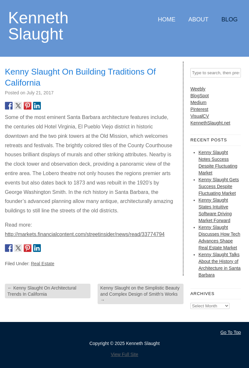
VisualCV (199, 116)
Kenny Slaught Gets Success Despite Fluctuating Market (218, 186)
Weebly (197, 88)
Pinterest (199, 109)
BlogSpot (199, 95)
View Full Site (124, 354)
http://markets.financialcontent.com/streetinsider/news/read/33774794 (85, 234)
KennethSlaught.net (210, 122)
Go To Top (230, 332)
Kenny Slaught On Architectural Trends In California (41, 290)
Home (166, 19)
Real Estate (42, 263)
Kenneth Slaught (38, 25)
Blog (229, 19)
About (198, 19)
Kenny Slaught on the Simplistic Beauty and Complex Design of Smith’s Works (139, 293)
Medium (198, 102)
